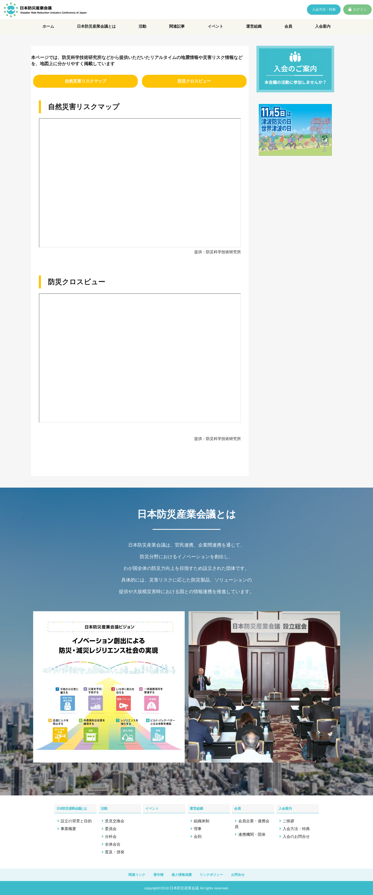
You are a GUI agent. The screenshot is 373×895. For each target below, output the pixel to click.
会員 (288, 31)
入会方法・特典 (309, 10)
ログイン (355, 10)
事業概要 (68, 827)
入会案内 (323, 31)
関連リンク (130, 874)
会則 (198, 835)
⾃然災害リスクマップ (85, 88)
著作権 (154, 874)
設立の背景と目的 (76, 820)
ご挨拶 (288, 820)
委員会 (111, 827)
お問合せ (245, 874)
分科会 (111, 835)
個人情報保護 (180, 874)
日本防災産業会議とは (97, 31)
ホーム (48, 31)
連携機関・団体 (252, 833)
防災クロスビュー (194, 88)
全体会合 (112, 843)
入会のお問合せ (296, 835)
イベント (216, 31)
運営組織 (255, 31)
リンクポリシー (214, 874)
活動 (144, 31)
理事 (198, 827)
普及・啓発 (114, 851)
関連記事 (178, 31)
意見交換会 (114, 820)
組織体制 (201, 820)
